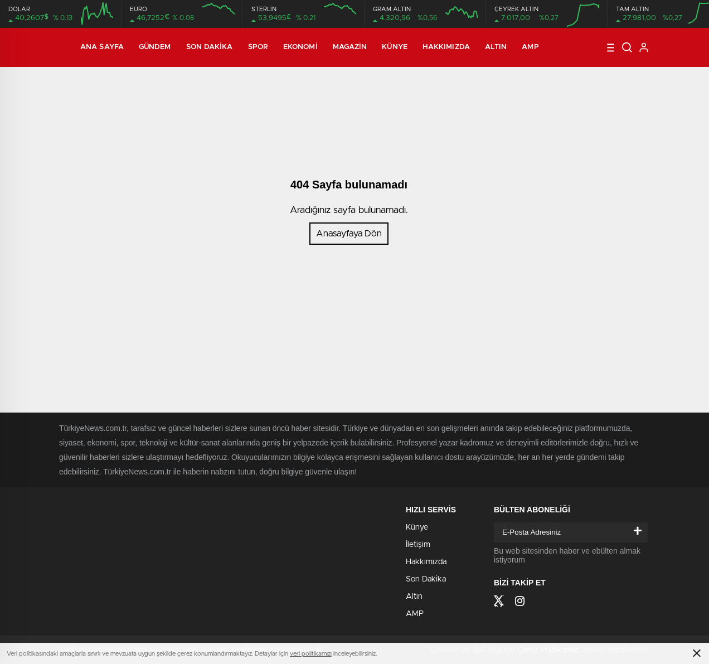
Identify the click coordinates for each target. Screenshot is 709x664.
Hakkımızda (446, 47)
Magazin (350, 47)
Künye (394, 47)
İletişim (418, 545)
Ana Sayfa (102, 47)
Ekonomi (300, 47)
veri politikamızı (311, 654)
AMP (530, 47)
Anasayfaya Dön (349, 233)
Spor (258, 47)
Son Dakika (209, 47)
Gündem (155, 47)
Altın (496, 47)
